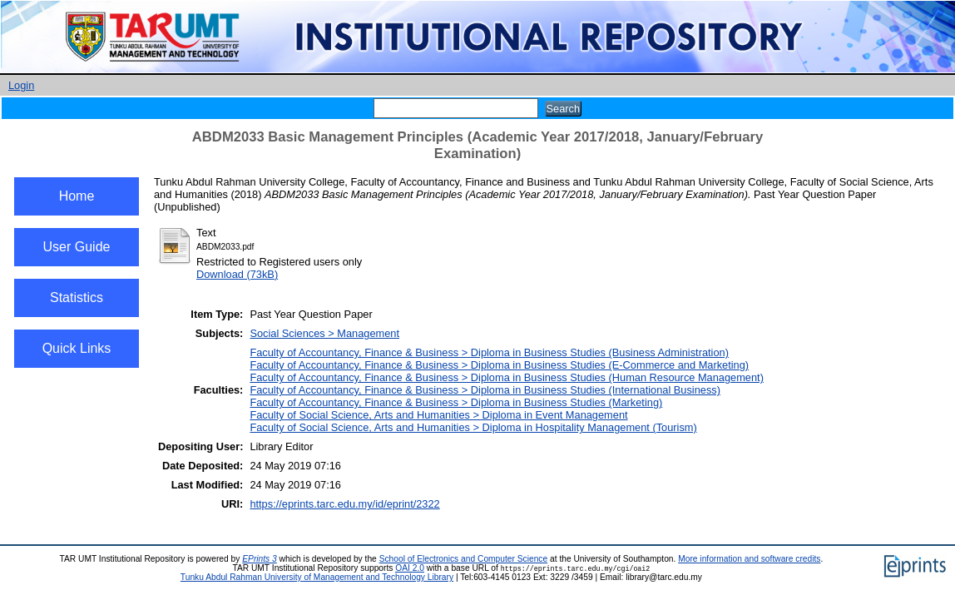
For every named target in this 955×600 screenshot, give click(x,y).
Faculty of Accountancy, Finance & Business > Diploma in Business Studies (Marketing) (456, 402)
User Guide (77, 247)
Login (21, 85)
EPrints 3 (259, 558)
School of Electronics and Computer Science (463, 558)
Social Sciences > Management (324, 333)
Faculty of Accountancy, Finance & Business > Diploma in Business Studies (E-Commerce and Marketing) (499, 365)
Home (77, 196)
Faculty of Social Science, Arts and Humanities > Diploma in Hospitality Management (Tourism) (473, 427)
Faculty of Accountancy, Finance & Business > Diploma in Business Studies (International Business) (485, 390)
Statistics (76, 297)
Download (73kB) (237, 274)
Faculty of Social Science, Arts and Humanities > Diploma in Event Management (438, 415)
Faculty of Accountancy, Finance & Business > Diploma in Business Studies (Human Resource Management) (507, 377)
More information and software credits (749, 558)
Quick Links (76, 348)
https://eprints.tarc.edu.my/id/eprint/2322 (344, 504)
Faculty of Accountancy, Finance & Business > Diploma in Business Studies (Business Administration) (489, 352)
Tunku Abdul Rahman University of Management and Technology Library (317, 577)
